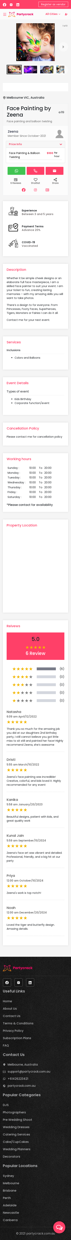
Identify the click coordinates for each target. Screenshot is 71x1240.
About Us (10, 1008)
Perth (7, 1198)
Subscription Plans (17, 1038)
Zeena (13, 131)
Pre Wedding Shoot (17, 1120)
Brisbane (9, 1190)
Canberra (10, 1220)
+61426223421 (18, 1079)
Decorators (11, 1156)
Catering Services (16, 1134)
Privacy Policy (13, 1031)
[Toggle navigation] (5, 14)
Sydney (8, 1176)
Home (7, 1001)
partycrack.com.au (22, 1086)
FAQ (6, 1045)
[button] (14, 69)
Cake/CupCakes (16, 1142)
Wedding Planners (16, 1149)
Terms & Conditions (18, 1023)
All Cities (53, 14)
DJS (6, 1105)
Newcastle (11, 1213)
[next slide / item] (63, 47)
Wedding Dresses (16, 1127)
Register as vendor (53, 4)
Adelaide (9, 1205)
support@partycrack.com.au (29, 1072)
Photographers (14, 1112)
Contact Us (11, 1016)
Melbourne (11, 1183)
